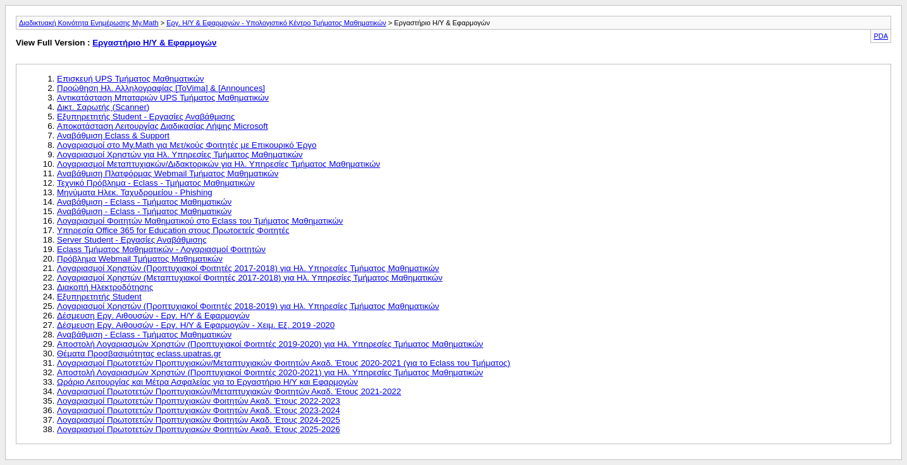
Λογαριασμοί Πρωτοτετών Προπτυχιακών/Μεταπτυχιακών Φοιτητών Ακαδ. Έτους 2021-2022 (229, 391)
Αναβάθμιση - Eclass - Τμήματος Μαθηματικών (144, 202)
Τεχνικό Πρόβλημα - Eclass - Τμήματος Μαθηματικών (156, 183)
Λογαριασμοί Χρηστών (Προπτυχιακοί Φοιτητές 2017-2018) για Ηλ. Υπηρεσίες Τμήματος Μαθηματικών (248, 268)
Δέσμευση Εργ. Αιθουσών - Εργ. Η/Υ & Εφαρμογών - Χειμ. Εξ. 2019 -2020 (196, 325)
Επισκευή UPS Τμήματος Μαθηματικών (130, 78)
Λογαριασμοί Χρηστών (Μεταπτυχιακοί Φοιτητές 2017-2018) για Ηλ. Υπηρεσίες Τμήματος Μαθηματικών (250, 277)
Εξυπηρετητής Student (99, 296)
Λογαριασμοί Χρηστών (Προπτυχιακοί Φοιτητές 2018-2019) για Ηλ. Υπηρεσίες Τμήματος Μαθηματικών (248, 306)
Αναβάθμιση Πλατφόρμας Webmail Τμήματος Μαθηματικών (167, 173)
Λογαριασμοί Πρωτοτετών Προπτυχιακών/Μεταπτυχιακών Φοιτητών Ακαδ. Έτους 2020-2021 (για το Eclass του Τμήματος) (283, 363)
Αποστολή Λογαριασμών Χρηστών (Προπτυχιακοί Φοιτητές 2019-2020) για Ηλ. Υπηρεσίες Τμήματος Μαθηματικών (270, 344)
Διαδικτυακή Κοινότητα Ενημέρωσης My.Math (89, 23)
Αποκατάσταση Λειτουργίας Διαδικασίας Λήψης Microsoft (162, 126)
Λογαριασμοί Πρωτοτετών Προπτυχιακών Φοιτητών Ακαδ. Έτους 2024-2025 (198, 420)
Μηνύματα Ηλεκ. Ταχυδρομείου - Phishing (135, 192)
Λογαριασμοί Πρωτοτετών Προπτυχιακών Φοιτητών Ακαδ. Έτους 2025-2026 (198, 429)
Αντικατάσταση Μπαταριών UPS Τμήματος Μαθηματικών (163, 97)
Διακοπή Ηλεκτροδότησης (105, 287)
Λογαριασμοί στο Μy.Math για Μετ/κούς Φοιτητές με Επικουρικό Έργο (186, 145)
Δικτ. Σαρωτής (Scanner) (103, 107)
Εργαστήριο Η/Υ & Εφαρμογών (154, 42)
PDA (880, 36)
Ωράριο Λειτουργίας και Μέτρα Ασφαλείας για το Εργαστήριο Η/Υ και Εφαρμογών (207, 382)
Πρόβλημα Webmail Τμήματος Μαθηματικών (140, 258)
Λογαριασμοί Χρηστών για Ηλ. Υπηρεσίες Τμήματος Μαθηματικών (179, 154)
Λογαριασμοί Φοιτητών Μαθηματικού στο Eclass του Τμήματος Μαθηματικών (200, 221)
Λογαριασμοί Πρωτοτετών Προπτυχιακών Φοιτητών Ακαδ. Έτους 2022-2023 (198, 401)
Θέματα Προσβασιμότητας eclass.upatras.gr (139, 353)
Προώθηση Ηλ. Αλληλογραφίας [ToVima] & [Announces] (161, 88)
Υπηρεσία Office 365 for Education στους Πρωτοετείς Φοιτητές (173, 230)
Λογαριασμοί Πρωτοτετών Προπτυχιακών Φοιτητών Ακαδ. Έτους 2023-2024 (198, 410)
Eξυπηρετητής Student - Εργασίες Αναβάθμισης (146, 116)
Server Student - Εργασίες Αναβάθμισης (132, 240)
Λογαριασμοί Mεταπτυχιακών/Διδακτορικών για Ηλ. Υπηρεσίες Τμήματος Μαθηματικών (218, 164)
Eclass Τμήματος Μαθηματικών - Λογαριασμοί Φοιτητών (161, 249)
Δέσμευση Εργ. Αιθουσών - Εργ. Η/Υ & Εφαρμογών (153, 315)
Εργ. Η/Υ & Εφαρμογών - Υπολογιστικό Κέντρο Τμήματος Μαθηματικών (276, 23)
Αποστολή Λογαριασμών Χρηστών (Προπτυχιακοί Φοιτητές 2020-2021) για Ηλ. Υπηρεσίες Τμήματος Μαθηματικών (270, 372)
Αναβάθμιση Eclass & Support (113, 135)
